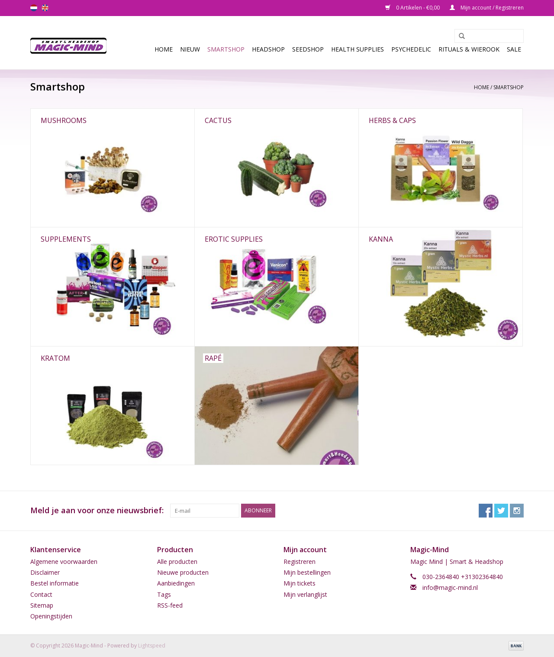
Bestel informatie (54, 583)
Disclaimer (45, 572)
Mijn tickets (299, 583)
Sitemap (41, 605)
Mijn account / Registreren (487, 7)
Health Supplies (357, 49)
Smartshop (226, 49)
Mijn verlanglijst (305, 594)
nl (33, 7)
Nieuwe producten (183, 572)
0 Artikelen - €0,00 (413, 7)
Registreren (299, 561)
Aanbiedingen (176, 583)
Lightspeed (151, 645)
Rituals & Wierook (468, 49)
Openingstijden (51, 616)
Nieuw (190, 49)
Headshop (268, 49)
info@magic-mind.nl (450, 587)
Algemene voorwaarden (63, 561)
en (45, 7)
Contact (41, 594)
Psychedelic (411, 49)
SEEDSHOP (308, 49)
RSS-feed (170, 605)
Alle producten (177, 561)
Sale (514, 49)
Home (164, 49)
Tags (164, 594)
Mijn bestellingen (307, 572)
